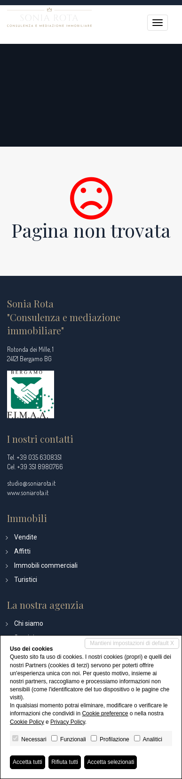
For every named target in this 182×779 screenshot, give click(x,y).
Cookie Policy (27, 722)
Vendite (25, 537)
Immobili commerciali (46, 565)
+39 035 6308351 (39, 457)
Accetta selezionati (110, 762)
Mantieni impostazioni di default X (132, 643)
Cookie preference (105, 713)
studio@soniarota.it (31, 483)
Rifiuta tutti (64, 762)
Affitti (22, 551)
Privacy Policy (67, 722)
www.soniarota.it (27, 493)
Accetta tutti (27, 762)
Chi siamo (28, 623)
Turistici (25, 579)
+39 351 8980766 (40, 467)
